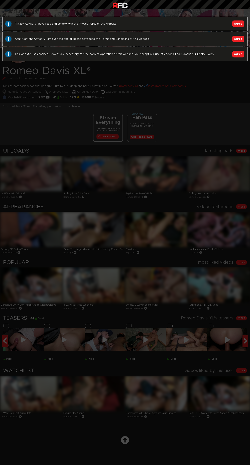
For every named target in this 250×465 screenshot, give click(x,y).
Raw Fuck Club (120, 5)
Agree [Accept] (238, 23)
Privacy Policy (87, 23)
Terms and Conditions (115, 39)
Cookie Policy (205, 54)
